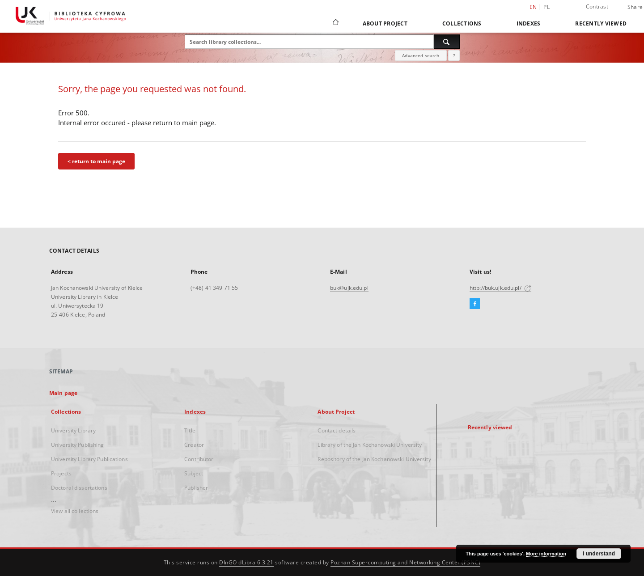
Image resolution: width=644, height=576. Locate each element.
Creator (194, 445)
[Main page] (335, 23)
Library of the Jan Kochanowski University (370, 445)
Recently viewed (601, 23)
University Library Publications (89, 459)
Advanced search (420, 55)
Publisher (196, 487)
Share (635, 7)
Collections (462, 23)
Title (189, 430)
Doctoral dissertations (79, 487)
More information (546, 553)
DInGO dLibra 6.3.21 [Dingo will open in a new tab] (246, 562)
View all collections (74, 511)
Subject (193, 473)
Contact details (337, 430)
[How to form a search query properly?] (454, 55)
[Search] (447, 41)
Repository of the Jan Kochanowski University (374, 459)
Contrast (597, 6)
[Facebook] (475, 304)
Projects (61, 473)
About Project (385, 23)
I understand (599, 554)
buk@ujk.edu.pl (349, 288)
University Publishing (77, 445)
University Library (73, 430)
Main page (63, 393)
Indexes (529, 23)
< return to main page (96, 161)
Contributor (198, 459)
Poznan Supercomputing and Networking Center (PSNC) (405, 562)
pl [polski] (546, 7)
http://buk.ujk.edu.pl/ (500, 288)
